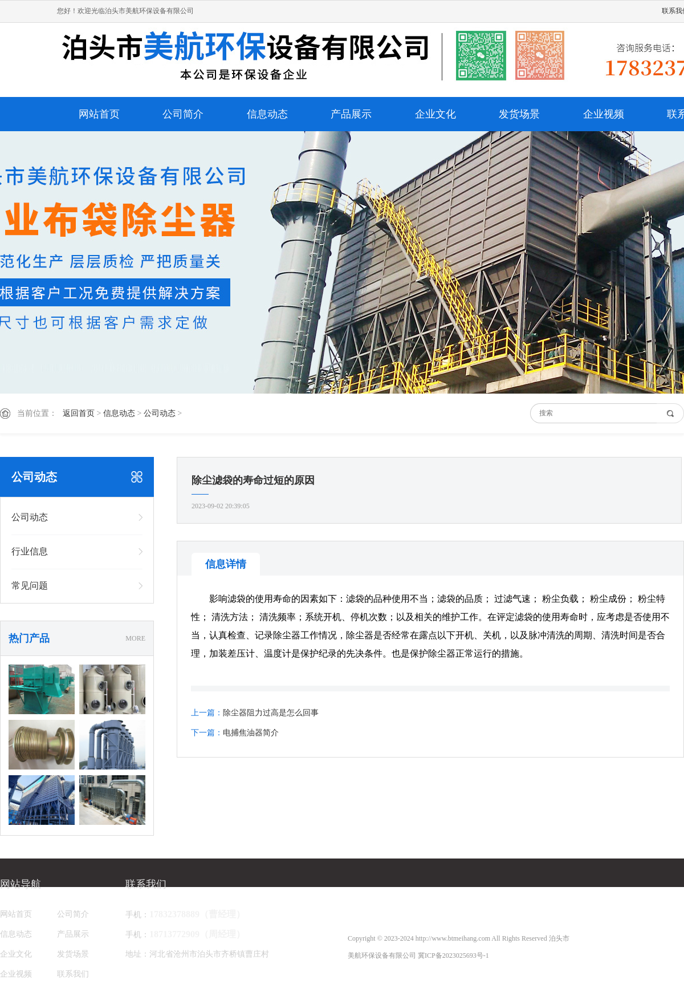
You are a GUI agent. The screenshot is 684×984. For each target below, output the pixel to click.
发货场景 (519, 114)
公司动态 (160, 413)
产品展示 (351, 114)
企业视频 (603, 114)
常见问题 (29, 585)
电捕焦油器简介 (251, 732)
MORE (135, 638)
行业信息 (29, 551)
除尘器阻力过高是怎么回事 (271, 712)
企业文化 (435, 114)
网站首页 (99, 114)
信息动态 (267, 114)
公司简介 (182, 114)
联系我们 (73, 974)
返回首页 (79, 413)
